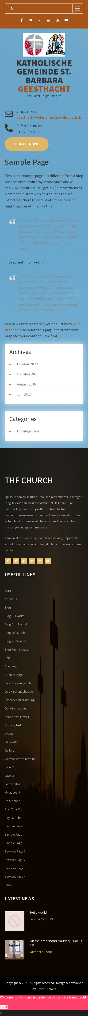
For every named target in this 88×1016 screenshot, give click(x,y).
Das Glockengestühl (18, 683)
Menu (15, 8)
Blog (8, 607)
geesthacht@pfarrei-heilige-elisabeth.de (49, 117)
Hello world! (38, 912)
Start (8, 590)
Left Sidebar (13, 784)
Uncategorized (28, 431)
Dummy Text (13, 725)
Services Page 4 (15, 876)
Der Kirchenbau (15, 708)
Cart (7, 658)
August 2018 (26, 384)
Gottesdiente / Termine (20, 759)
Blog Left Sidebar (16, 633)
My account (12, 792)
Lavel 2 (9, 767)
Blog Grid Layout (16, 624)
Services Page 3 (15, 868)
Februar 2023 (27, 364)
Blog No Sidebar (16, 641)
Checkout (11, 666)
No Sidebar (12, 801)
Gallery (9, 750)
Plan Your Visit (14, 809)
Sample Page (13, 826)
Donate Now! (26, 144)
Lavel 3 (9, 776)
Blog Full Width (14, 616)
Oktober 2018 (27, 374)
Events (9, 733)
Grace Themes (46, 989)
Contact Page (14, 675)
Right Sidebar (14, 818)
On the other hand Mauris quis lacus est (56, 943)
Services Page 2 (15, 860)
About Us (11, 599)
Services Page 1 (15, 851)
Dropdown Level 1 (17, 717)
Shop (8, 885)
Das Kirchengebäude (19, 691)
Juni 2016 (24, 394)
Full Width (11, 742)
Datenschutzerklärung (19, 700)
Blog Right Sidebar (17, 649)
